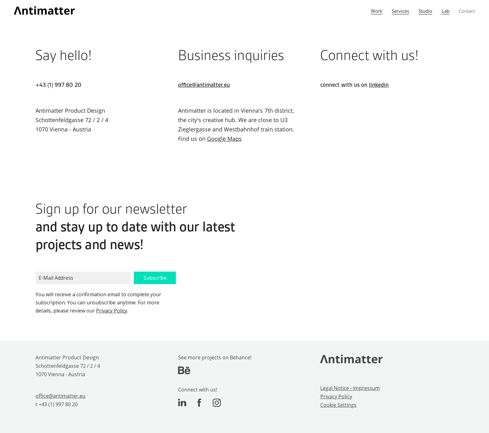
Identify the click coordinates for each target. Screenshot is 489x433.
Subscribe (155, 277)
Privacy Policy (111, 310)
